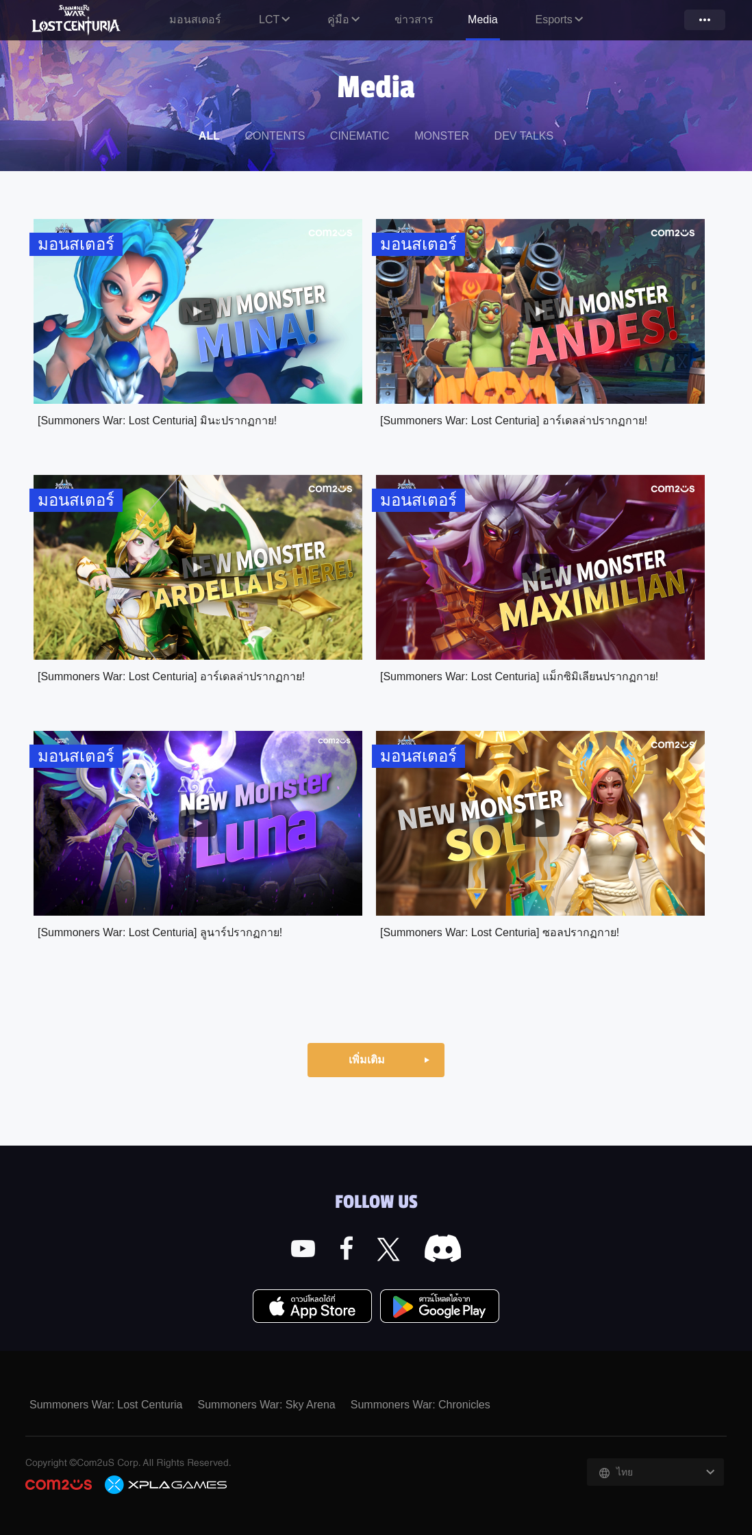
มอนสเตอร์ (195, 19)
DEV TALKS (524, 136)
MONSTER (441, 136)
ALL (209, 136)
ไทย (624, 1472)
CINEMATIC (360, 136)
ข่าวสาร (414, 19)
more (704, 20)
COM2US (58, 1485)
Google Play (439, 1307)
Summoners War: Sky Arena (266, 1404)
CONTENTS (275, 136)
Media (483, 19)
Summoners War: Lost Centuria (77, 20)
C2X (166, 1484)
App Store (312, 1307)
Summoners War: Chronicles (420, 1404)
